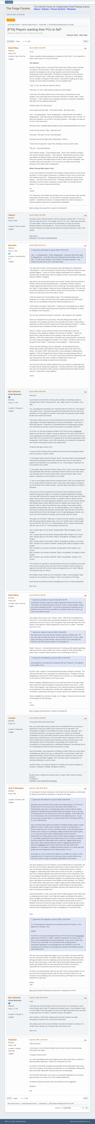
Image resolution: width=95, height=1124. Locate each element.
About (37, 9)
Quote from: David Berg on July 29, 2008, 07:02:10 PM (50, 250)
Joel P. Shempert (16, 788)
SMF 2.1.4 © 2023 (10, 1121)
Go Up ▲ (87, 1121)
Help (71, 1121)
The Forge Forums (18, 8)
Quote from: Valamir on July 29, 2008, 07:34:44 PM (49, 632)
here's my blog (34, 208)
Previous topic (72, 35)
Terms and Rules (79, 1121)
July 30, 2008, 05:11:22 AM (37, 595)
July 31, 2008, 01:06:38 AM (37, 718)
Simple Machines (21, 1121)
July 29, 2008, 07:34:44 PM (37, 215)
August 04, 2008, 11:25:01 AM (38, 1039)
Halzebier (12, 1040)
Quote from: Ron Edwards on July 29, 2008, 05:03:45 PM (51, 799)
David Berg (13, 48)
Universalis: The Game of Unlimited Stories (43, 238)
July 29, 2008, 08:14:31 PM (37, 245)
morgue (11, 718)
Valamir (11, 215)
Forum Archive (58, 9)
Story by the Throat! (35, 990)
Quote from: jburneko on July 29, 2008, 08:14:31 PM (50, 600)
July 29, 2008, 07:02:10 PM (37, 48)
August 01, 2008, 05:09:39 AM (38, 788)
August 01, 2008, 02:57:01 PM (38, 997)
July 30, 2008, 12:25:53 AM (37, 391)
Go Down (10, 41)
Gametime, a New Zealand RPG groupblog (43, 781)
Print (86, 41)
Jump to (57, 1108)
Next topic (83, 35)
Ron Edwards (14, 392)
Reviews (71, 9)
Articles (45, 9)
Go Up (9, 1098)
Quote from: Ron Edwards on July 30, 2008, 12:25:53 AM (51, 658)
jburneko (12, 245)
